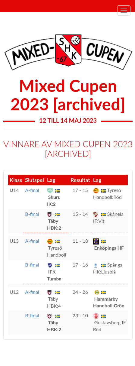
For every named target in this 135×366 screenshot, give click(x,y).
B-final (32, 214)
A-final (32, 190)
